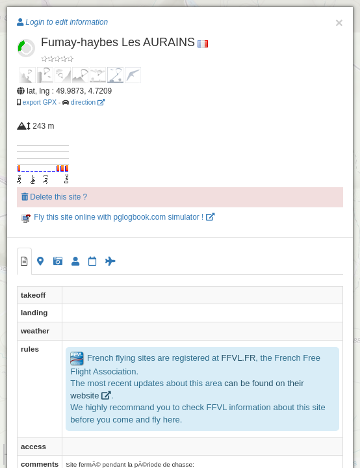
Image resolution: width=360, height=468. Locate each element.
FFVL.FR (239, 358)
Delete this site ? (54, 197)
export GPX (40, 102)
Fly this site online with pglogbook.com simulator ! (117, 217)
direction (88, 102)
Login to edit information (62, 22)
